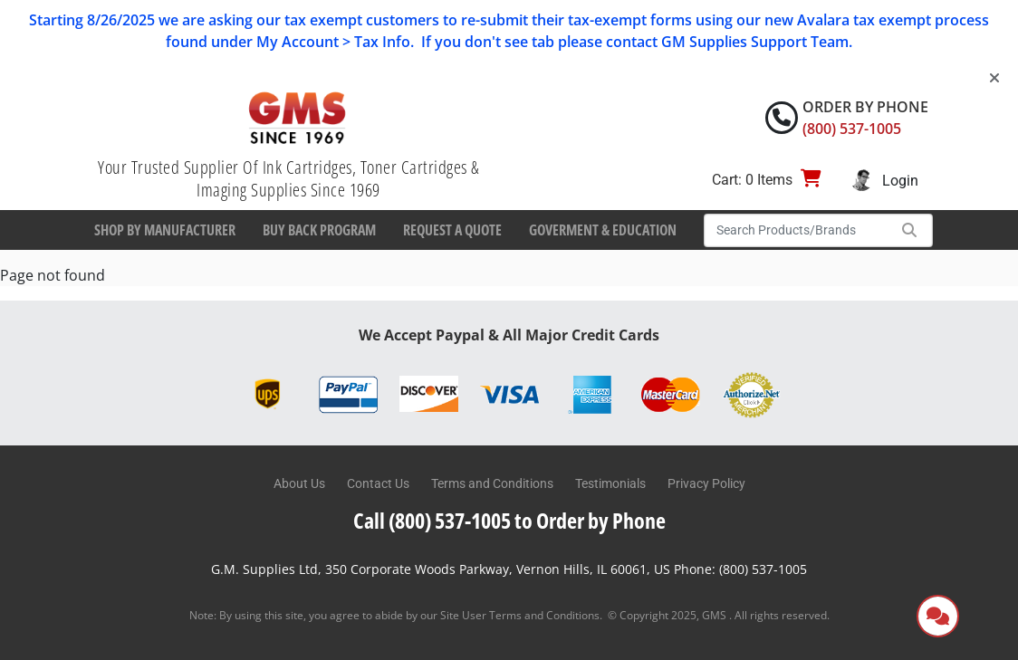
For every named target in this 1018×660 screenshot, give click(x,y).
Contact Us (378, 483)
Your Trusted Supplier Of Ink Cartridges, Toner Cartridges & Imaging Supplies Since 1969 (288, 178)
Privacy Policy (706, 483)
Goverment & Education (603, 230)
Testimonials (610, 483)
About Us (299, 483)
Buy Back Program (319, 230)
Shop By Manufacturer (164, 230)
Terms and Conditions (492, 483)
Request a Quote (452, 230)
